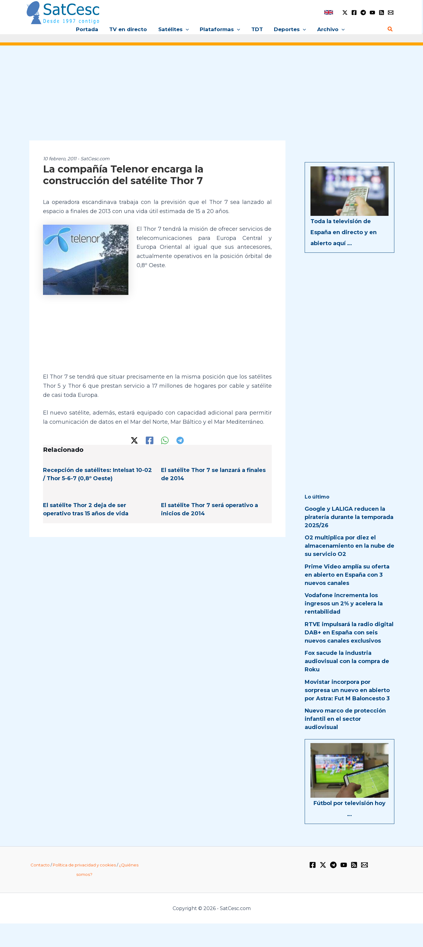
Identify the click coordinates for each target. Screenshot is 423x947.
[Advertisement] (212, 97)
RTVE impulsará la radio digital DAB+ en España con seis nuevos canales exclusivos (349, 632)
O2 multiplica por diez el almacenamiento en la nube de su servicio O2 (349, 545)
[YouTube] (372, 12)
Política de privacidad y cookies (84, 864)
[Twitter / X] (345, 12)
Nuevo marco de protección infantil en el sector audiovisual (345, 719)
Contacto (40, 864)
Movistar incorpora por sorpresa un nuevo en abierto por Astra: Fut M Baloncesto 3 (347, 690)
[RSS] (381, 12)
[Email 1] (390, 12)
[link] (328, 12)
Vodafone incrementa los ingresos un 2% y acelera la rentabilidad (344, 603)
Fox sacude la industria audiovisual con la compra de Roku (347, 661)
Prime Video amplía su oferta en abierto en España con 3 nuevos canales (347, 574)
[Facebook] (354, 12)
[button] (186, 29)
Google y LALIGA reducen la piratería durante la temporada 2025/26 (349, 517)
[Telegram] (363, 12)
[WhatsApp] (165, 440)
